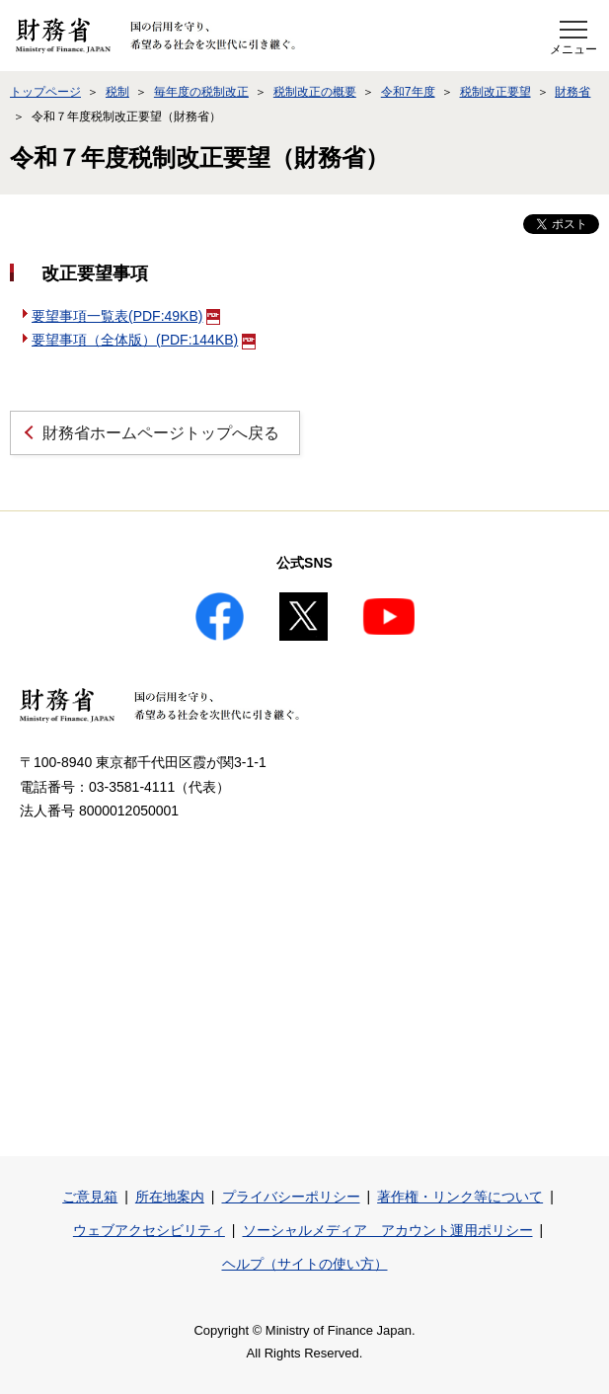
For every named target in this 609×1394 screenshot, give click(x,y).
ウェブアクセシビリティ (149, 1230)
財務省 (572, 92)
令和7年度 (408, 92)
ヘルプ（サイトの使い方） (305, 1264)
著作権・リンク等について (460, 1196)
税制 (117, 92)
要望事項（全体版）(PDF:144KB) (144, 340)
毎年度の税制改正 (201, 92)
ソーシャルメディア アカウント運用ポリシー (388, 1230)
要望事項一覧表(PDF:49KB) (126, 316)
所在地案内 (169, 1196)
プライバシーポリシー (291, 1196)
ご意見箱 (89, 1196)
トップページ (45, 92)
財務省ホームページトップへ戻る (160, 433)
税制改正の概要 (314, 92)
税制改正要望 (495, 92)
